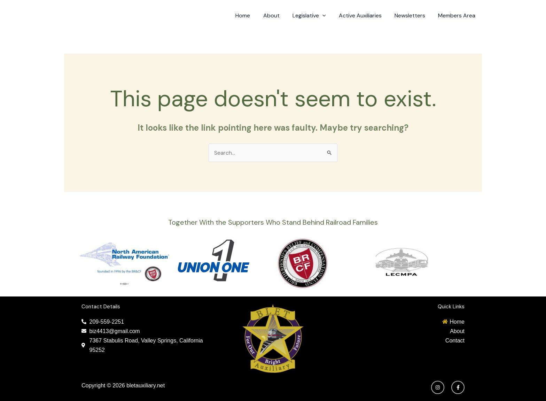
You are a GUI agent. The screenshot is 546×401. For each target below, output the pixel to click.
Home (252, 15)
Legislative (315, 15)
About (279, 15)
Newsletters (412, 15)
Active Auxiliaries (364, 15)
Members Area (457, 15)
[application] (328, 15)
